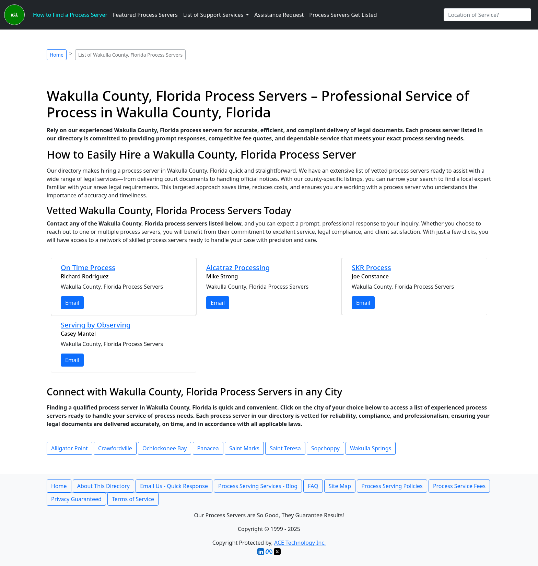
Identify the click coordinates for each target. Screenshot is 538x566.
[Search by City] (487, 14)
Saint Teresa (285, 448)
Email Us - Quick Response (174, 486)
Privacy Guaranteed (76, 499)
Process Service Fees (459, 486)
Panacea (208, 448)
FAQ (313, 486)
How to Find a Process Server (70, 15)
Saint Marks (244, 448)
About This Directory (103, 486)
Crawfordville (115, 448)
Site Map (340, 486)
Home (56, 54)
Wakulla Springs (370, 448)
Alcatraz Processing (238, 267)
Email (72, 303)
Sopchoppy (325, 448)
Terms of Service (133, 499)
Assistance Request (279, 15)
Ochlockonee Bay (164, 448)
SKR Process (371, 267)
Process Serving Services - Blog (257, 486)
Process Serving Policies (392, 486)
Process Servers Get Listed (343, 15)
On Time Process (88, 267)
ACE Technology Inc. (300, 542)
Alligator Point (69, 448)
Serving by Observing (95, 325)
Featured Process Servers (145, 15)
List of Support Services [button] (214, 15)
